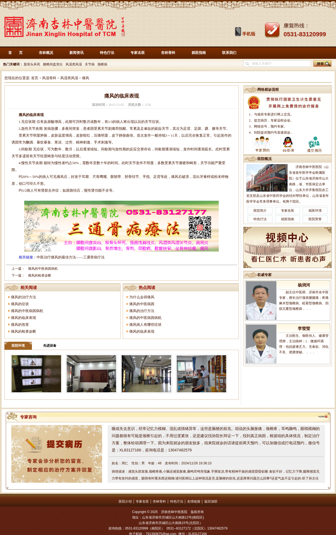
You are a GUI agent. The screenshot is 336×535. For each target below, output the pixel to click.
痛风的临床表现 (23, 318)
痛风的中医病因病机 (43, 269)
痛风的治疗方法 (23, 297)
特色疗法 (107, 53)
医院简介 (260, 211)
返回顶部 (210, 501)
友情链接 (193, 501)
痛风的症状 (20, 304)
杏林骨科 (168, 53)
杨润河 (304, 285)
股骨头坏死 (31, 64)
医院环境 (18, 346)
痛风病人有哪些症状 (145, 324)
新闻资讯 (76, 53)
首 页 (15, 53)
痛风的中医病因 (141, 304)
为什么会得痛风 (141, 297)
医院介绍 (125, 501)
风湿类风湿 (73, 64)
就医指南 (199, 53)
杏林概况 (46, 53)
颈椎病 (102, 64)
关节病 (90, 64)
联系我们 (229, 53)
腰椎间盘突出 (53, 64)
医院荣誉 (315, 219)
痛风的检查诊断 (39, 275)
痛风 (85, 78)
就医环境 (315, 211)
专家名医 (137, 53)
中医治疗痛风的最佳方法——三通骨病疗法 (71, 257)
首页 (34, 78)
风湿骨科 (49, 78)
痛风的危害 (20, 324)
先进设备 (49, 346)
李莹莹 (304, 328)
